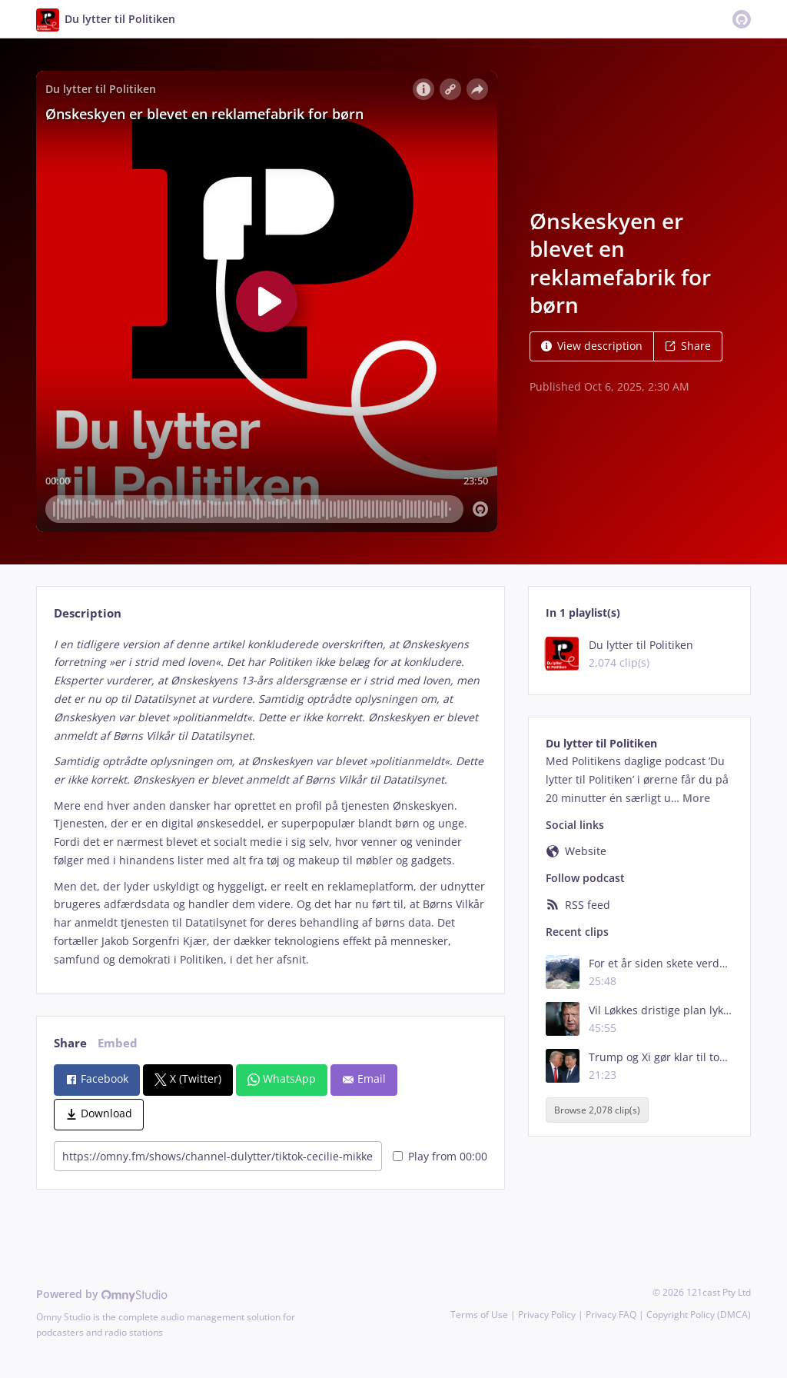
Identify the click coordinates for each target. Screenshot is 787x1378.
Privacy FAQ (611, 1314)
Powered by (102, 1293)
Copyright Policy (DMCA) (698, 1314)
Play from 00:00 (440, 1156)
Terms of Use (479, 1314)
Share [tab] (70, 1043)
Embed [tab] (118, 1043)
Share (688, 345)
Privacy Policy (547, 1314)
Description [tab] (87, 613)
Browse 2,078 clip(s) (597, 1110)
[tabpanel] (270, 802)
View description (592, 345)
